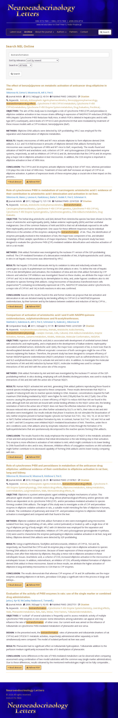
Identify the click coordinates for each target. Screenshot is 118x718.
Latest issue (15, 31)
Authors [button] (61, 31)
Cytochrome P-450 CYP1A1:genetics (54, 208)
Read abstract (15, 182)
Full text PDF (33, 182)
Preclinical (94, 107)
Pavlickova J (43, 197)
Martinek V (11, 322)
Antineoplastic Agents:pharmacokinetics (48, 100)
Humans (21, 336)
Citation (85, 96)
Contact (84, 31)
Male (44, 490)
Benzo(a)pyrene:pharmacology (82, 100)
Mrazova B (38, 476)
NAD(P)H (95, 336)
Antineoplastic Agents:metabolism (45, 483)
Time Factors (60, 611)
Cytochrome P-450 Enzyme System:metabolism (49, 107)
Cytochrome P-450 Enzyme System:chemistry (70, 608)
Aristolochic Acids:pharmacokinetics (46, 204)
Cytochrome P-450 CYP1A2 (85, 208)
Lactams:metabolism (36, 336)
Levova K (32, 197)
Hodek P (62, 197)
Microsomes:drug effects (59, 490)
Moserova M (34, 92)
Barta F (53, 197)
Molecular (60, 336)
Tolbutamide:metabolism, (80, 611)
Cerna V (23, 92)
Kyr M (16, 600)
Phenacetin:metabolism (23, 611)
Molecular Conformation (78, 336)
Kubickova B (23, 322)
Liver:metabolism (14, 490)
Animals (24, 100)
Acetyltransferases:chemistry (33, 329)
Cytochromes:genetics (60, 211)
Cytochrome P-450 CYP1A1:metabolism (57, 103)
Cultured (64, 333)
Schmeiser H (80, 197)
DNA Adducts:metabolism (84, 211)
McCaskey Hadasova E (31, 600)
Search (104, 32)
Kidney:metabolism (95, 487)
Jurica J (9, 600)
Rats (38, 611)
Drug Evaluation (81, 107)
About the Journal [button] (44, 31)
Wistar (50, 611)
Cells (56, 333)
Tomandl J (48, 600)
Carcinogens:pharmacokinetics (20, 208)
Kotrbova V (49, 476)
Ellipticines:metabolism (74, 487)
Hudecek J (61, 322)
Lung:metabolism (32, 490)
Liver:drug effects (101, 608)
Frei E (50, 92)
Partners (73, 31)
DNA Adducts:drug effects (49, 487)
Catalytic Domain (45, 333)
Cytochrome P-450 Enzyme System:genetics (27, 211)
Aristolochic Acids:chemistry (70, 329)
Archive (28, 31)
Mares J (22, 197)
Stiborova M (12, 92)
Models (50, 336)
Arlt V (43, 92)
